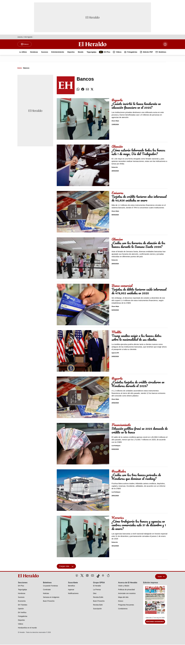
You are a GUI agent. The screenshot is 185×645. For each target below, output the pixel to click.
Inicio (19, 68)
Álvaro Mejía (115, 121)
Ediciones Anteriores (155, 622)
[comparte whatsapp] (78, 89)
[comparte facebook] (82, 89)
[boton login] (165, 44)
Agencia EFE (115, 353)
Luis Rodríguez (116, 446)
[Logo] (92, 44)
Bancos (26, 68)
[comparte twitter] (92, 89)
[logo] (29, 576)
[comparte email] (87, 89)
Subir (161, 577)
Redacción (115, 168)
